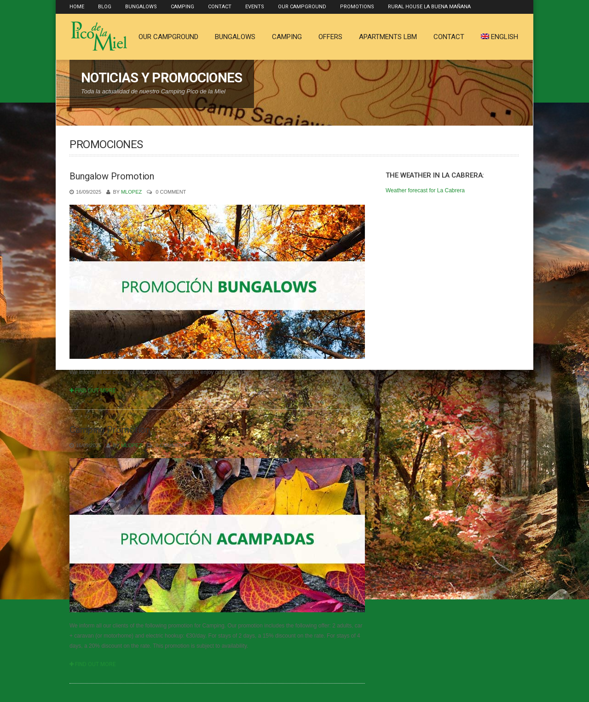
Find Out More (92, 390)
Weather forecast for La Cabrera (425, 190)
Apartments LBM (388, 37)
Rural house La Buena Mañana (429, 7)
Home (76, 7)
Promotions (357, 7)
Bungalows (141, 7)
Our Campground (302, 7)
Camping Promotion (109, 429)
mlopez (131, 192)
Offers (330, 37)
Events (254, 7)
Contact (219, 7)
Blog (104, 7)
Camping (182, 7)
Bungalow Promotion (111, 176)
